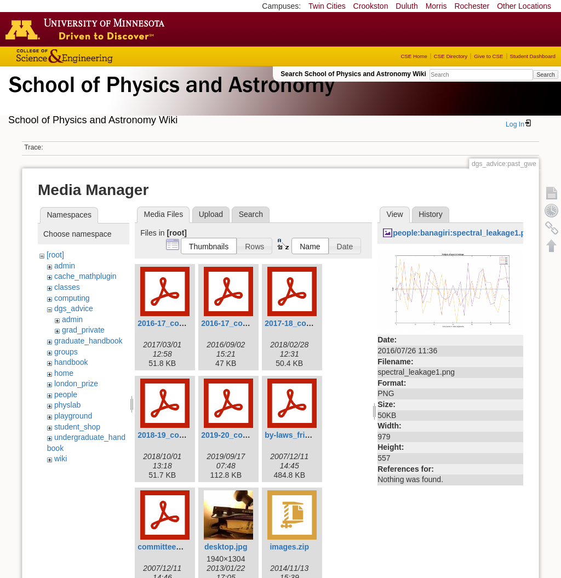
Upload (211, 214)
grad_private (83, 329)
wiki (60, 458)
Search (545, 74)
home (63, 373)
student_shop (77, 426)
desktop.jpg (226, 546)
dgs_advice (73, 308)
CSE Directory (450, 56)
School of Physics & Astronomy (170, 97)
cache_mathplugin (85, 276)
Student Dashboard (533, 56)
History (431, 214)
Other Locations (524, 6)
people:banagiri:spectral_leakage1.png (464, 232)
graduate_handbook (88, 340)
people (65, 394)
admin (64, 265)
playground (73, 415)
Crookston (370, 6)
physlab (67, 404)
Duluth (406, 6)
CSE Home (413, 56)
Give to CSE (488, 56)
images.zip (289, 546)
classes (67, 287)
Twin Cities (327, 6)
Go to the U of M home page (87, 29)
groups (66, 351)
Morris (436, 6)
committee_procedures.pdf (187, 546)
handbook (71, 362)
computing (72, 298)
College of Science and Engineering (98, 56)
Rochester (471, 6)
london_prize (76, 383)
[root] (55, 254)
